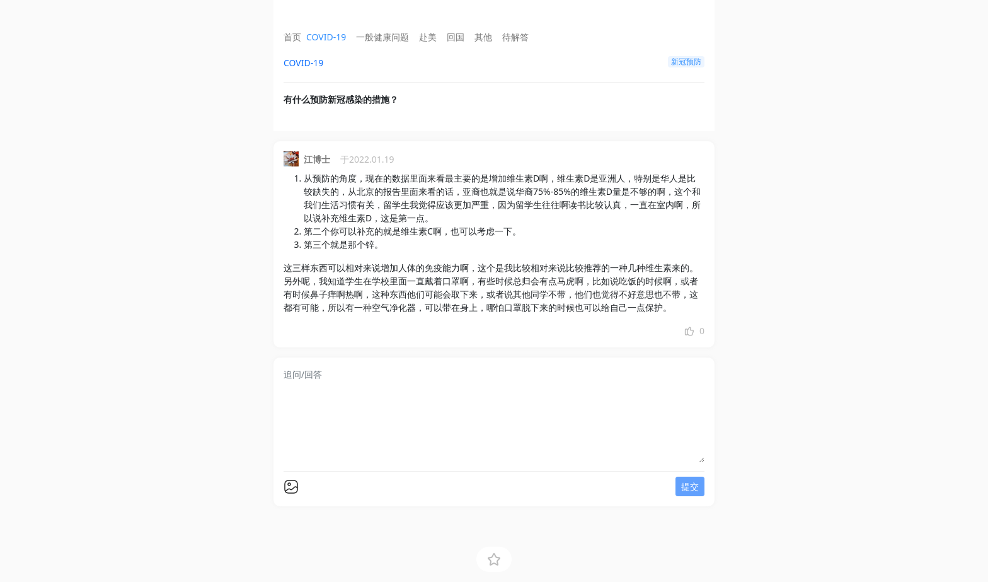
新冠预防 (686, 61)
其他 (483, 37)
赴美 (428, 37)
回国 (455, 37)
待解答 (515, 37)
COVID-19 (326, 37)
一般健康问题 (382, 37)
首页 (292, 37)
